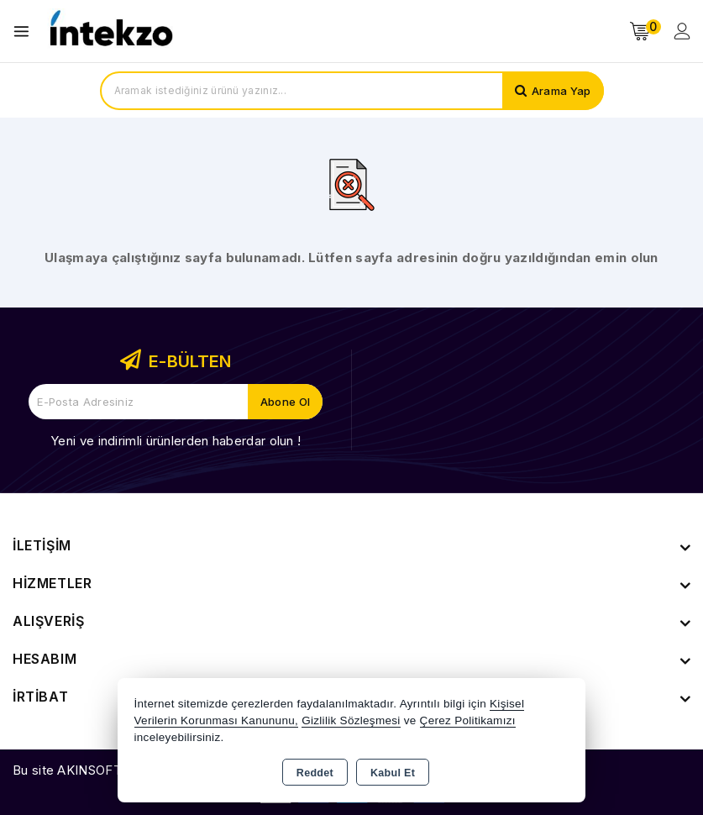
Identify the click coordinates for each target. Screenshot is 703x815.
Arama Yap (561, 90)
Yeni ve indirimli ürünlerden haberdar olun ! (175, 441)
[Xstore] (110, 31)
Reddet (314, 773)
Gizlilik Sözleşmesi (351, 720)
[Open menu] (26, 31)
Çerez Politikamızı (468, 720)
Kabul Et (392, 773)
